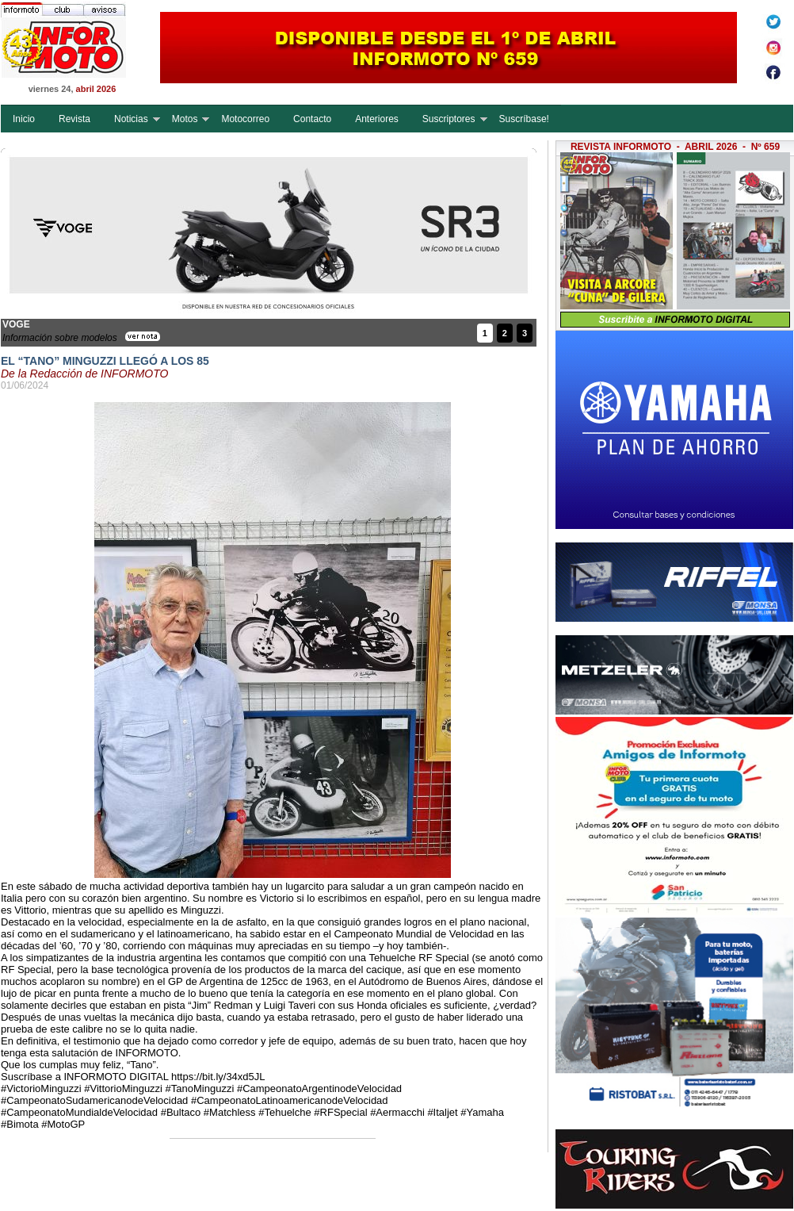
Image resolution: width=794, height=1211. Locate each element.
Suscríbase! (524, 119)
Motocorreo (245, 119)
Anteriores (377, 119)
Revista (74, 119)
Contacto (312, 119)
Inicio (24, 119)
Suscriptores (448, 119)
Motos (185, 119)
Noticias (131, 119)
